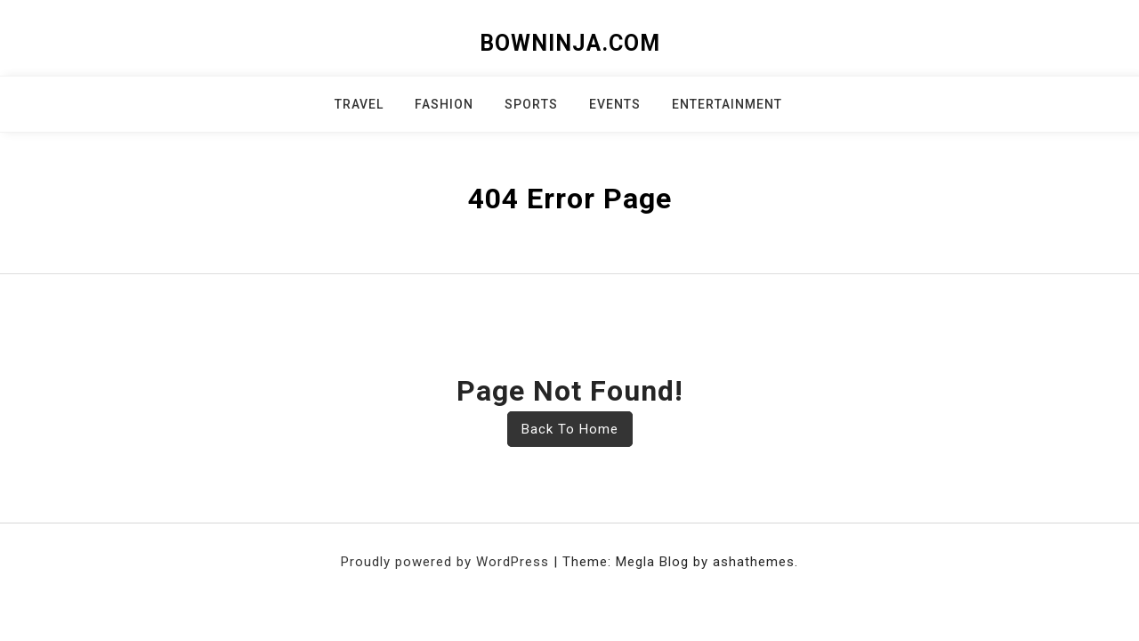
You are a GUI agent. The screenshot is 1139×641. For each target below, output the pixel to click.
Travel (359, 104)
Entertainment (727, 104)
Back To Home (569, 429)
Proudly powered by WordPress (447, 562)
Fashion (444, 104)
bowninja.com (570, 43)
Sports (531, 104)
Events (615, 104)
